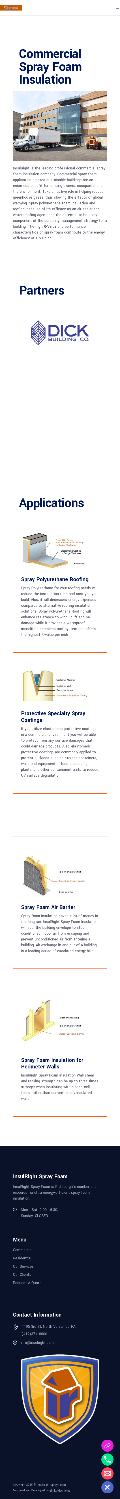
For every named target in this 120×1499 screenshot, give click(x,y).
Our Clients (22, 1274)
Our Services (23, 1266)
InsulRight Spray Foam (51, 1485)
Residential (22, 1258)
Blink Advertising (60, 1491)
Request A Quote (27, 1282)
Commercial (22, 1249)
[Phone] (107, 1460)
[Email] (107, 1473)
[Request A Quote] (107, 1446)
